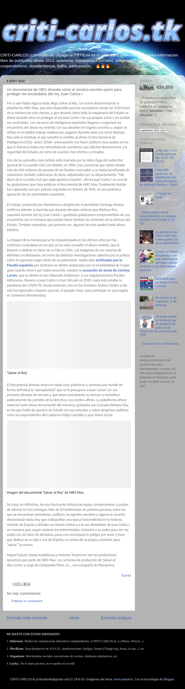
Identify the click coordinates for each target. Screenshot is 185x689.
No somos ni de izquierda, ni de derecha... (166, 301)
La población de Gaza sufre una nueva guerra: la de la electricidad (166, 237)
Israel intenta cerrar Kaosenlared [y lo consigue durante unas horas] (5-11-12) (158, 218)
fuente (126, 575)
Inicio (74, 617)
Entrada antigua (116, 617)
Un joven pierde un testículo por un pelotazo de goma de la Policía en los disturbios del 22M (158, 325)
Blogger (168, 679)
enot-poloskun (123, 679)
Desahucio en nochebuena (160, 343)
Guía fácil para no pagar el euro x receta (166, 282)
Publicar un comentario (27, 601)
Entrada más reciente (27, 617)
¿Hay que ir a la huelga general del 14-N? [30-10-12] (166, 156)
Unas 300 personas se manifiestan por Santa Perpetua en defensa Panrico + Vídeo (158, 177)
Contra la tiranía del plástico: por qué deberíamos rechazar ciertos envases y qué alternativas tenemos (158, 260)
